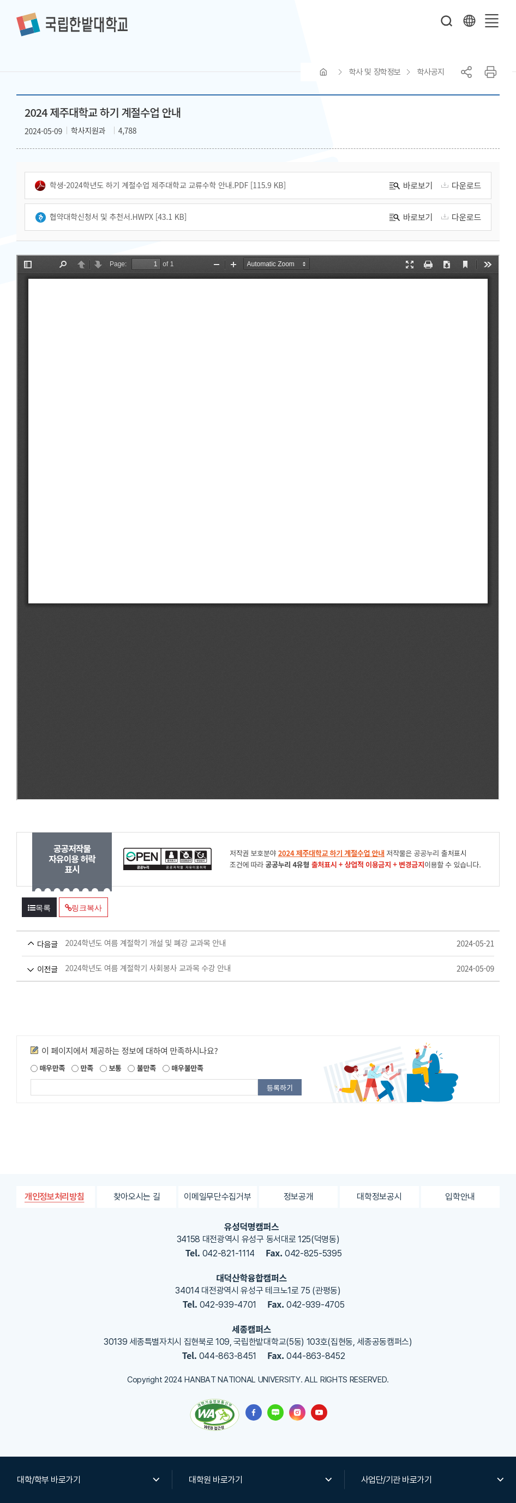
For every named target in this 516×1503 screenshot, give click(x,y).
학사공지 (431, 72)
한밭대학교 (72, 25)
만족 (82, 1068)
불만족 (141, 1068)
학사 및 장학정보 (375, 72)
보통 (111, 1068)
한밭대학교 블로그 (275, 1412)
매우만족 (48, 1068)
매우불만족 (183, 1068)
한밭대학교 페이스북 (253, 1412)
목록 (39, 907)
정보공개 (299, 1196)
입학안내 (460, 1196)
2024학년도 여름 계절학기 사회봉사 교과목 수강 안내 (237, 968)
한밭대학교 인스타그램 (297, 1412)
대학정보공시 (379, 1196)
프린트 (490, 72)
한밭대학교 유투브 (319, 1412)
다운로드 (459, 185)
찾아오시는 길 (136, 1196)
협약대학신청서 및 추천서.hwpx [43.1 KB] (111, 217)
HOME (323, 72)
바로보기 (411, 185)
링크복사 (83, 907)
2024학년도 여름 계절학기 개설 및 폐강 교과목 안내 (237, 943)
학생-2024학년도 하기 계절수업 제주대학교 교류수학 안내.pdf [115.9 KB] (160, 185)
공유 (466, 72)
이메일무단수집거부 (217, 1196)
